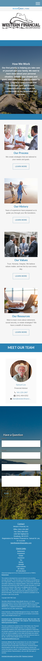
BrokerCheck (5, 574)
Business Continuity (27, 656)
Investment (21, 553)
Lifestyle (21, 564)
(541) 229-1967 (21, 37)
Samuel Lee (21, 384)
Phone (4, 462)
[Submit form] (6, 494)
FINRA (3, 605)
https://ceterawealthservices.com (10, 638)
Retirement (21, 551)
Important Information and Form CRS (11, 656)
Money (21, 562)
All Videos (21, 569)
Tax (21, 560)
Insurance (21, 558)
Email (4, 450)
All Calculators (21, 571)
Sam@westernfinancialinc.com (22, 399)
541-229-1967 (22, 392)
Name (4, 438)
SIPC (7, 605)
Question (5, 474)
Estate (21, 556)
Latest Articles (21, 566)
